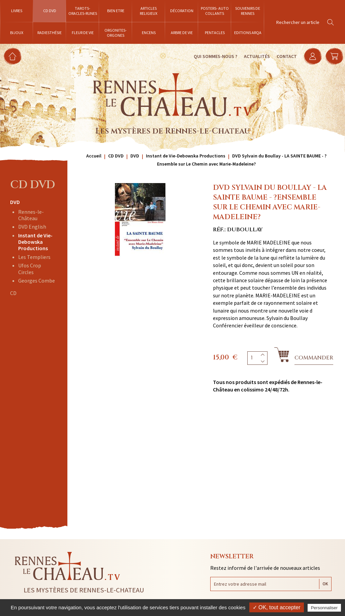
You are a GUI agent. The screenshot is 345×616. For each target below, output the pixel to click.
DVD (15, 202)
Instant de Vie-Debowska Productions (35, 242)
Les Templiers (34, 257)
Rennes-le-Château (31, 215)
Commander (313, 357)
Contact (287, 56)
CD (13, 293)
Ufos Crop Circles (29, 268)
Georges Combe (36, 280)
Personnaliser (324, 607)
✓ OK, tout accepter (277, 607)
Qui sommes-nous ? (215, 56)
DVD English (32, 226)
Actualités (257, 56)
